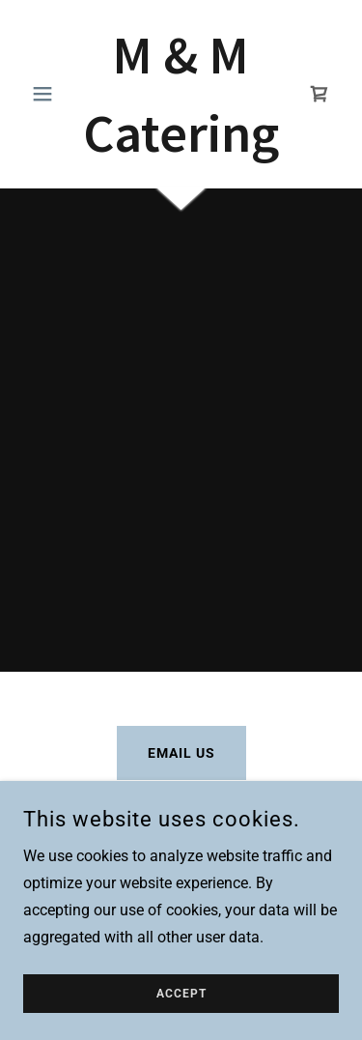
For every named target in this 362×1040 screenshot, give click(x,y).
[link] (181, 93)
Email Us (181, 753)
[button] (46, 93)
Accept (181, 993)
